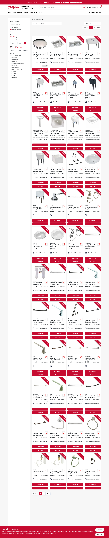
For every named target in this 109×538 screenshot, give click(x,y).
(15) (14, 57)
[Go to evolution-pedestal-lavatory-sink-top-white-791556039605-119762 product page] (40, 131)
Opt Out (99, 534)
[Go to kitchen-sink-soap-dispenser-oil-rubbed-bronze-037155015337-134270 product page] (57, 471)
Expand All (19, 47)
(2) (14, 71)
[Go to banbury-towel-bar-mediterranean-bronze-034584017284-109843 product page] (57, 358)
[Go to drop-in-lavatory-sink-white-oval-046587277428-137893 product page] (40, 245)
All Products (15, 27)
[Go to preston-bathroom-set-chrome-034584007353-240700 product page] (75, 245)
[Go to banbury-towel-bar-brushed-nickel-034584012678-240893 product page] (40, 358)
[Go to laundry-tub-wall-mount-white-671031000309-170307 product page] (57, 169)
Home (9, 12)
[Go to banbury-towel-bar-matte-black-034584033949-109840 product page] (92, 396)
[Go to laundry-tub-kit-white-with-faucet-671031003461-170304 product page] (40, 94)
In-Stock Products (16, 29)
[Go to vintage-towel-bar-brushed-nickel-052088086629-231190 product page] (40, 396)
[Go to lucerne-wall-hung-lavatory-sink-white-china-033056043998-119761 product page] (57, 131)
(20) (16, 55)
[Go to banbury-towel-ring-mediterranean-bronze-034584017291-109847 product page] (92, 471)
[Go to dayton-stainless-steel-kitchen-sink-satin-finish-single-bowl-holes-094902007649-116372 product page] (57, 55)
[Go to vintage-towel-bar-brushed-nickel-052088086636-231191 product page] (92, 245)
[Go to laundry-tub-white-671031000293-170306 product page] (40, 169)
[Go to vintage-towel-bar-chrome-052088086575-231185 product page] (75, 396)
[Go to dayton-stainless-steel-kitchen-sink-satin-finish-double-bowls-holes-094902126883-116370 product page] (75, 55)
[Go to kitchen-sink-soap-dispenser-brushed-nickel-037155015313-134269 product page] (40, 471)
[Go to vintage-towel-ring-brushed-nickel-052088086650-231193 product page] (92, 433)
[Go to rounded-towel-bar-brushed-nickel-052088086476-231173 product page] (75, 358)
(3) (18, 63)
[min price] (13, 43)
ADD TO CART (40, 69)
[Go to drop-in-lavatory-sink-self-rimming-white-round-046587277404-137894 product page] (57, 245)
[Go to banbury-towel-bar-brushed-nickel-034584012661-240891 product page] (57, 396)
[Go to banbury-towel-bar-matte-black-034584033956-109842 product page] (92, 320)
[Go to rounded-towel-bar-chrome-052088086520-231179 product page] (92, 358)
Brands (26, 12)
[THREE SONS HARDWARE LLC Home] (14, 7)
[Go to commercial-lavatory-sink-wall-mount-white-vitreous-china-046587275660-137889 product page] (92, 131)
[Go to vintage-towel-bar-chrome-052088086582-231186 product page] (57, 282)
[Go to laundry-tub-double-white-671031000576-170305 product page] (92, 55)
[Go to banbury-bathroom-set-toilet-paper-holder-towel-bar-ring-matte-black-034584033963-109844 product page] (75, 169)
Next (98, 27)
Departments (17, 12)
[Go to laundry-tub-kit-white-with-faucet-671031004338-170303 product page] (75, 131)
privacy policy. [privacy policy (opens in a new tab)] (8, 533)
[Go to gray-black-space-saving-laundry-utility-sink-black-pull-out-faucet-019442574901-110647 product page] (75, 94)
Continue (99, 530)
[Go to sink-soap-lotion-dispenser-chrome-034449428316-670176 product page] (57, 207)
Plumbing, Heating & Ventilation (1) (20, 50)
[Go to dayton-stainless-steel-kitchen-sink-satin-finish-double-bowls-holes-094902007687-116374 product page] (57, 94)
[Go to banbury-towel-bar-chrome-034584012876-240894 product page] (92, 282)
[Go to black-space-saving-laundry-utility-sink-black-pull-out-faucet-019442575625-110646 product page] (92, 94)
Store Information (95, 12)
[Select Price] (25, 43)
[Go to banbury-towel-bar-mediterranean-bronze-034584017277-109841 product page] (40, 433)
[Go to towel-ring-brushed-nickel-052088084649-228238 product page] (57, 433)
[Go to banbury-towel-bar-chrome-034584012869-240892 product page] (57, 320)
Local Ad (39, 12)
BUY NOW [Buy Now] (40, 73)
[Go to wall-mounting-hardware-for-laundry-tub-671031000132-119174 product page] (40, 282)
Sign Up (95, 7)
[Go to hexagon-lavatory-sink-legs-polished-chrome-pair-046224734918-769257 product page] (75, 320)
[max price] (20, 43)
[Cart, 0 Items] (100, 7)
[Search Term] (62, 7)
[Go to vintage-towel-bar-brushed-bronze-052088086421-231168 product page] (75, 282)
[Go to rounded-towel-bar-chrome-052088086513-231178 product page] (75, 433)
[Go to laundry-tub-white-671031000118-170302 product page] (40, 207)
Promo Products (16, 24)
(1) (14, 75)
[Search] (84, 7)
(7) (15, 59)
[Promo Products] (10, 24)
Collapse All (13, 47)
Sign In (89, 7)
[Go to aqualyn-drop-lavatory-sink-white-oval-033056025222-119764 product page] (92, 169)
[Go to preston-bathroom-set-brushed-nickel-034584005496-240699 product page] (92, 207)
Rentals (32, 12)
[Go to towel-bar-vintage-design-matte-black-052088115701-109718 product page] (40, 320)
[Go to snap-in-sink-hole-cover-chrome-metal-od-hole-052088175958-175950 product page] (40, 55)
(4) (14, 61)
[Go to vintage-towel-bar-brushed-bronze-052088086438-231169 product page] (75, 207)
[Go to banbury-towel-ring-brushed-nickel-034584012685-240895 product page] (75, 471)
